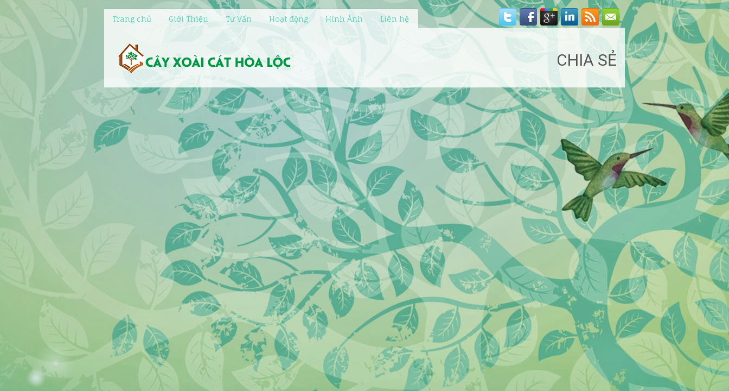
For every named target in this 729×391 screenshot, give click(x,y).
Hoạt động (288, 18)
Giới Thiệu (188, 18)
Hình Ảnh (344, 18)
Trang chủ (131, 18)
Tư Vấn (239, 18)
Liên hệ (394, 18)
